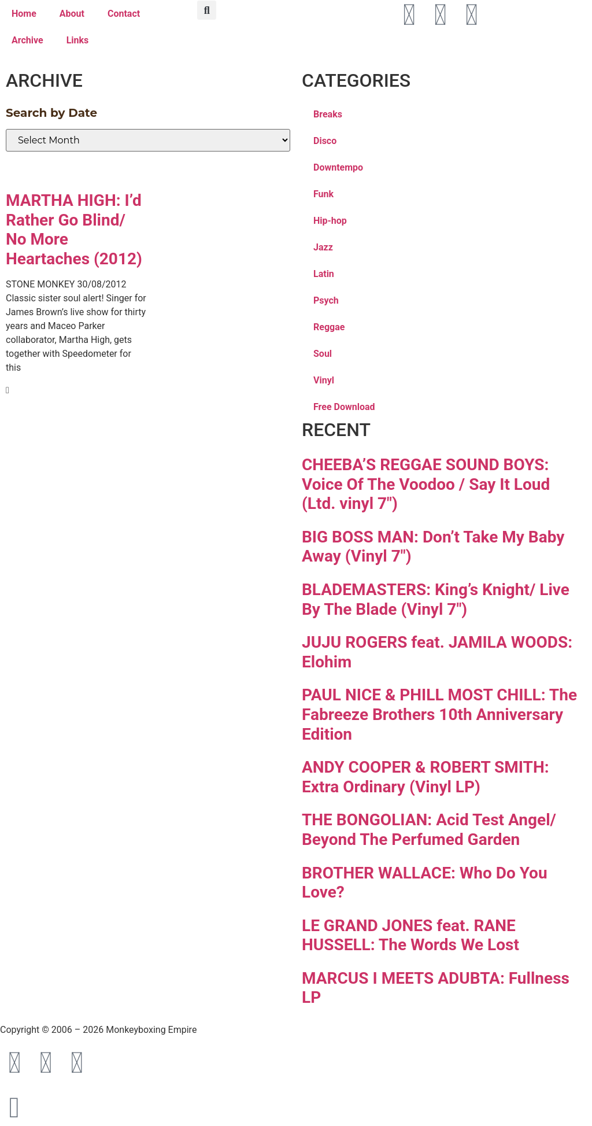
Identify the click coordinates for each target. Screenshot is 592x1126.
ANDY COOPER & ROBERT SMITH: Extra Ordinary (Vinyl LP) (425, 777)
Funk (323, 194)
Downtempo (338, 167)
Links (77, 40)
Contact (124, 13)
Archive (27, 40)
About (72, 13)
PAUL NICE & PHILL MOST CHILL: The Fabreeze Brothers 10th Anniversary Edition (439, 714)
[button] (206, 10)
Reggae (329, 327)
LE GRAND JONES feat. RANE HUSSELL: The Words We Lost (410, 935)
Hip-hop (330, 220)
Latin (323, 273)
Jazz (323, 247)
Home (24, 13)
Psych (326, 300)
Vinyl (323, 380)
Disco (324, 140)
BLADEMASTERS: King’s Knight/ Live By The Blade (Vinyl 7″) (435, 599)
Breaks (327, 114)
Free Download (344, 406)
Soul (322, 353)
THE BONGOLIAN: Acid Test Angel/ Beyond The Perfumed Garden (429, 829)
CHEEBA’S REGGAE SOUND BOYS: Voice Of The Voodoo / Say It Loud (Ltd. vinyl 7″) (426, 484)
